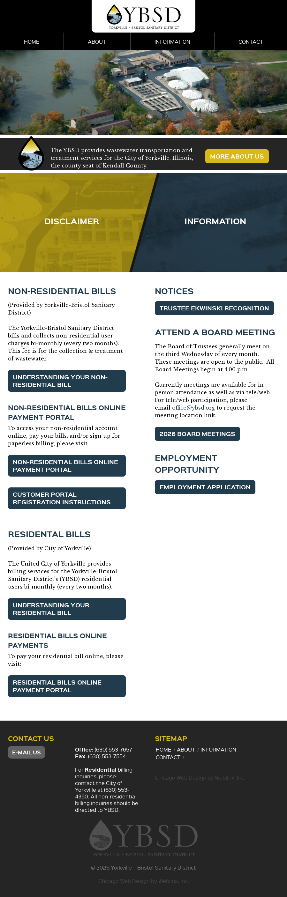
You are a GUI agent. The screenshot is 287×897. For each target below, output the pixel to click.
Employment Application (205, 487)
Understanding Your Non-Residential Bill (60, 381)
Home (32, 41)
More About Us (237, 156)
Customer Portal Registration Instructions (62, 498)
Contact (250, 41)
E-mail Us (26, 752)
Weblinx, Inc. (230, 777)
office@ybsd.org (193, 407)
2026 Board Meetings (197, 433)
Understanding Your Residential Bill (51, 609)
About (97, 41)
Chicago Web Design (180, 777)
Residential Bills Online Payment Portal (57, 686)
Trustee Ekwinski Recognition (214, 308)
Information (172, 41)
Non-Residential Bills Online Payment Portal (65, 465)
